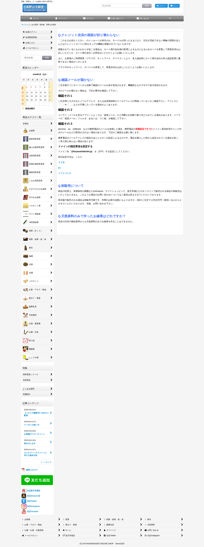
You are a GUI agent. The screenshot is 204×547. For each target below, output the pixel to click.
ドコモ (61, 162)
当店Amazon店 (30, 496)
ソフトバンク (64, 173)
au (59, 168)
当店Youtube (29, 511)
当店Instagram (30, 506)
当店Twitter (29, 501)
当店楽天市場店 (30, 491)
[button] (170, 18)
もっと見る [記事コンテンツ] (46, 462)
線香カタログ (29, 470)
